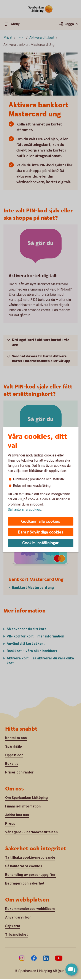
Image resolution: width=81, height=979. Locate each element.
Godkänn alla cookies (40, 521)
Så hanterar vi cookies (24, 509)
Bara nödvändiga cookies (40, 532)
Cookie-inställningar (40, 543)
